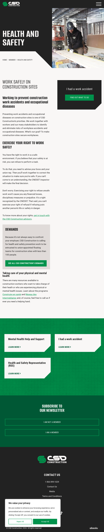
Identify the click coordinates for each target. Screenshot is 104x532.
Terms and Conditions (52, 496)
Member (12, 60)
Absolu (94, 528)
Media (52, 491)
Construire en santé (12, 294)
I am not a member (52, 422)
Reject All (20, 522)
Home (5, 60)
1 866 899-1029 (52, 482)
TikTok (61, 513)
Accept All (45, 522)
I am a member (52, 432)
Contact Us (52, 486)
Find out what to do (79, 97)
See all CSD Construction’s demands (26, 263)
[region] (33, 513)
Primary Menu (98, 4)
